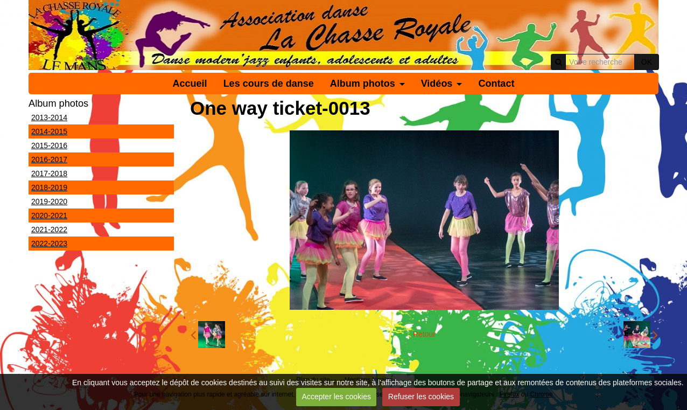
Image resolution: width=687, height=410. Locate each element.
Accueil (190, 83)
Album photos (362, 83)
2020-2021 (49, 215)
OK (646, 62)
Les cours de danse (268, 83)
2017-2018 (49, 173)
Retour (424, 334)
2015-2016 (49, 145)
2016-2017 (49, 159)
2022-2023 (49, 243)
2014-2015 (49, 131)
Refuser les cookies (421, 396)
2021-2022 (49, 229)
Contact (496, 83)
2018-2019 (49, 187)
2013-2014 (49, 117)
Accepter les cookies (336, 396)
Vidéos (437, 83)
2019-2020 (49, 201)
